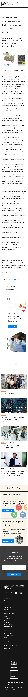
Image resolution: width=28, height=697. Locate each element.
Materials (9, 279)
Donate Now (8, 648)
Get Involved (8, 631)
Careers (6, 609)
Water (22, 279)
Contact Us (7, 652)
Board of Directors (9, 605)
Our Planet (7, 622)
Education (6, 601)
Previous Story (10, 286)
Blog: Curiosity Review (11, 645)
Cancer (6, 616)
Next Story (9, 290)
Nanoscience (16, 279)
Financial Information (13, 685)
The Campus (7, 607)
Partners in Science (9, 633)
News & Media (8, 642)
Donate (12, 326)
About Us (7, 598)
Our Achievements (11, 495)
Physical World (8, 626)
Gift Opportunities (8, 637)
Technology (7, 618)
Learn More (7, 511)
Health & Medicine (9, 624)
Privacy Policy (6, 682)
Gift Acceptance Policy (17, 682)
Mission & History (8, 603)
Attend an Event (8, 635)
